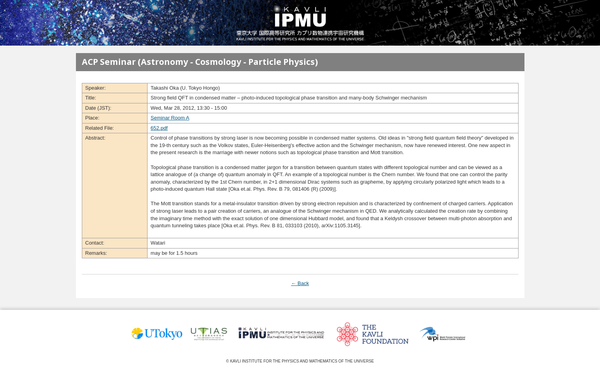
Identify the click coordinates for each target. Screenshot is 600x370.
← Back (300, 283)
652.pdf (159, 128)
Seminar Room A (170, 118)
